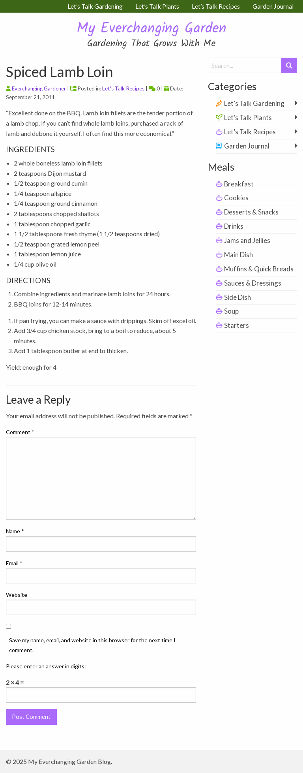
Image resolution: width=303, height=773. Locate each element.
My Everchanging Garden (151, 29)
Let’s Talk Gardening (254, 103)
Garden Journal (246, 146)
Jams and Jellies (247, 240)
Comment (20, 432)
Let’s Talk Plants (248, 117)
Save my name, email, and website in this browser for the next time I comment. (92, 645)
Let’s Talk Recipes (250, 132)
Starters (236, 325)
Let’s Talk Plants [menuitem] (157, 6)
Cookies (236, 198)
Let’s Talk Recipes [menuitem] (216, 6)
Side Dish (237, 297)
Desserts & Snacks (251, 212)
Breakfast (239, 184)
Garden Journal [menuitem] (273, 6)
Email (14, 563)
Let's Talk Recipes (123, 88)
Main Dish (238, 254)
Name (15, 531)
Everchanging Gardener (39, 88)
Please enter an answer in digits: (46, 666)
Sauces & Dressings (252, 283)
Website (16, 594)
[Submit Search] (289, 65)
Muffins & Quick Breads (259, 269)
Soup (231, 311)
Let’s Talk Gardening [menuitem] (95, 6)
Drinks (233, 226)
